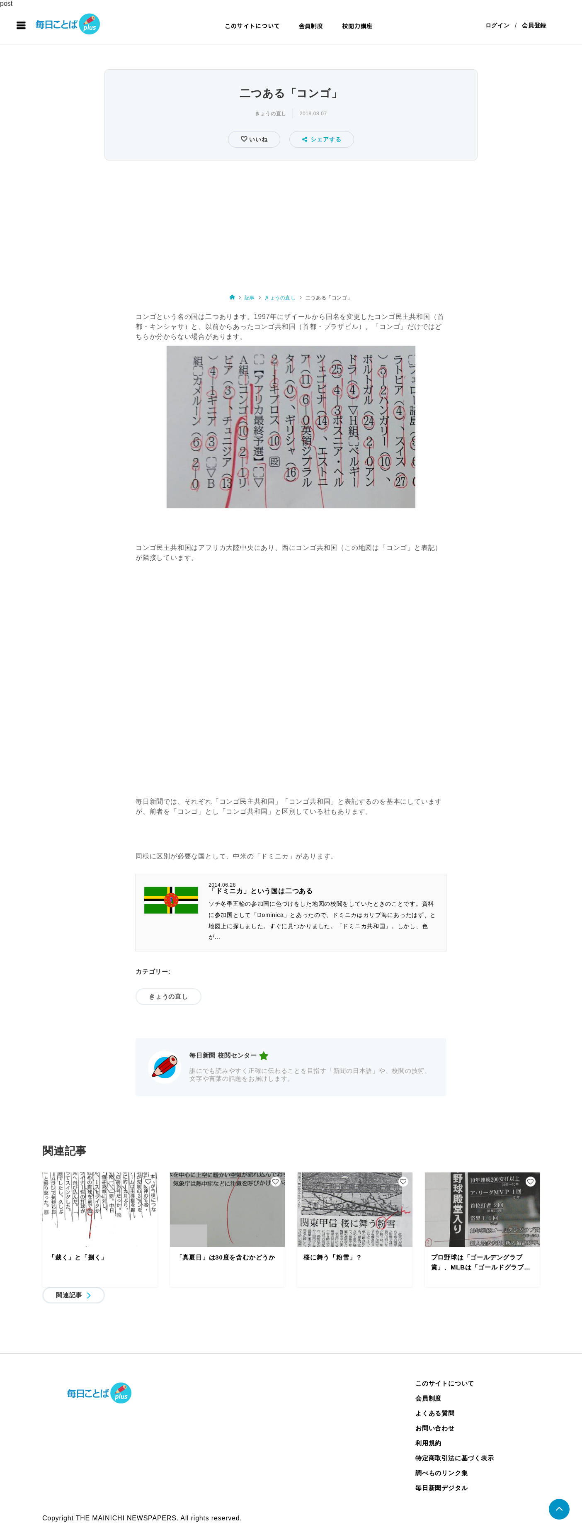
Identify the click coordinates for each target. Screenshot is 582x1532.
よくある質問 (435, 1413)
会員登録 (534, 25)
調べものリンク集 (441, 1473)
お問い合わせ (435, 1428)
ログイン (497, 25)
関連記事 (69, 1295)
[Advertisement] (291, 226)
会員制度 (311, 26)
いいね (257, 139)
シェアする (322, 139)
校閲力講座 (357, 26)
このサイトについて (252, 26)
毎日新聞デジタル (441, 1488)
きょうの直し (270, 114)
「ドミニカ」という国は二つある (261, 891)
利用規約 (428, 1443)
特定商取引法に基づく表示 (454, 1458)
